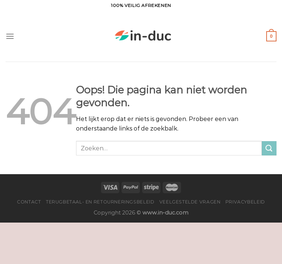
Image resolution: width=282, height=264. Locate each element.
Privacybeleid (245, 202)
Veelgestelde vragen (190, 202)
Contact (29, 202)
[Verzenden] (269, 148)
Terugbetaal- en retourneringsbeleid (100, 202)
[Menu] (10, 36)
